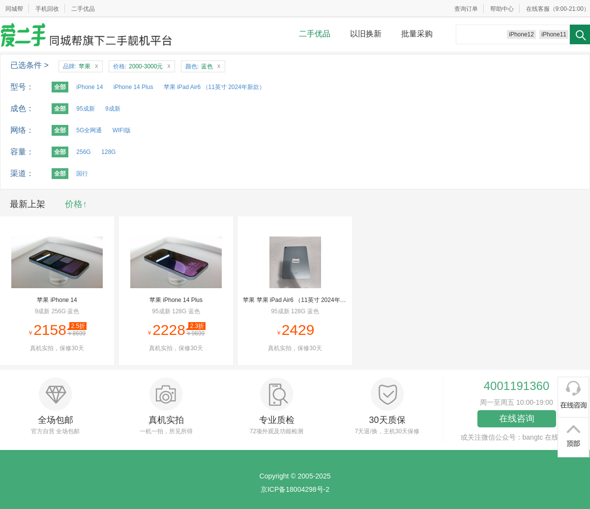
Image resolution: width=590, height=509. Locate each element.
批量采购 (417, 34)
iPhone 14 (89, 87)
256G (83, 152)
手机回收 (47, 8)
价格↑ (76, 204)
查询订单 (466, 8)
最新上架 (27, 204)
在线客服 (538, 8)
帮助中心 (502, 8)
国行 (82, 173)
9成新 (112, 108)
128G (108, 152)
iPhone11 (553, 34)
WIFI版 (122, 130)
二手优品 (83, 8)
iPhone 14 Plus (133, 87)
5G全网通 (89, 130)
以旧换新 (366, 34)
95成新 (85, 108)
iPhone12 (521, 34)
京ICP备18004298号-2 (295, 489)
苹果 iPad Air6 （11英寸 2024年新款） (214, 87)
